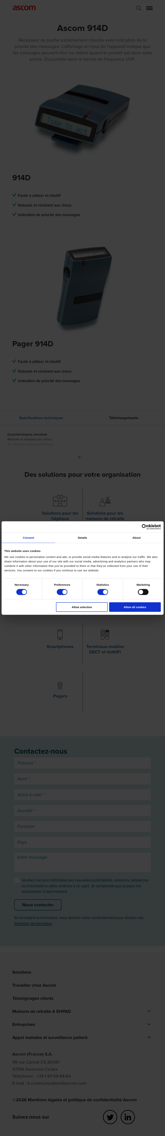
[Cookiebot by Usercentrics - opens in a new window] (144, 527)
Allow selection (82, 606)
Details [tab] (82, 537)
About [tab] (136, 537)
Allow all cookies (135, 606)
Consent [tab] (28, 537)
